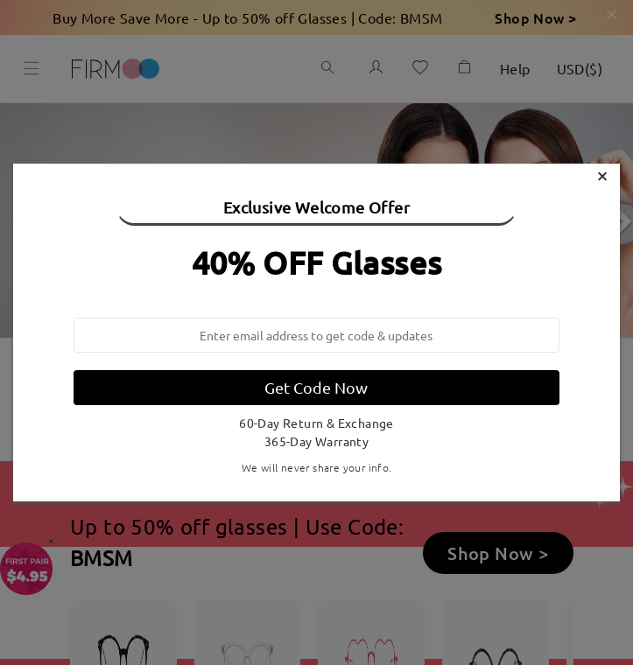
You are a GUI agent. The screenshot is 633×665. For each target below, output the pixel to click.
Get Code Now (316, 387)
